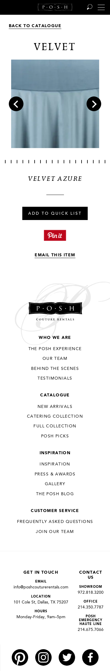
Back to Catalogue (35, 26)
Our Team (55, 359)
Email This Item (55, 255)
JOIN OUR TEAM (55, 532)
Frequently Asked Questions (55, 522)
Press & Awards (55, 474)
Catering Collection (55, 416)
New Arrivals (55, 407)
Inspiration (55, 453)
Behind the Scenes (55, 369)
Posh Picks (55, 436)
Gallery (55, 484)
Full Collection (54, 426)
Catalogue (55, 395)
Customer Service (55, 511)
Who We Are (55, 338)
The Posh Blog (55, 494)
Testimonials (55, 378)
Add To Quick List (55, 214)
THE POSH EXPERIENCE (55, 349)
